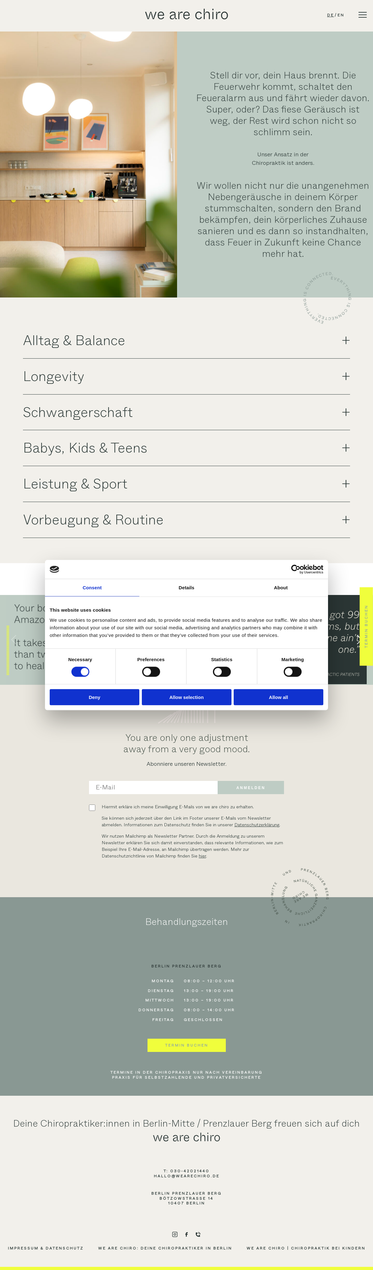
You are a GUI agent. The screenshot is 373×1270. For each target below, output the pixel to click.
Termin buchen (186, 1045)
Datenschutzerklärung (256, 825)
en (340, 15)
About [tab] (281, 587)
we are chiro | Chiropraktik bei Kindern (306, 1248)
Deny (94, 697)
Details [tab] (186, 587)
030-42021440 (189, 1171)
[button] (13, 640)
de (330, 15)
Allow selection (186, 697)
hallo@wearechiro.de (187, 1176)
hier (202, 856)
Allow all (278, 697)
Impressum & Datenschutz (46, 1248)
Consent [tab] (92, 587)
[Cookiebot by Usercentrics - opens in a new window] (295, 569)
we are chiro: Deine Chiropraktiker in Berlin (165, 1248)
